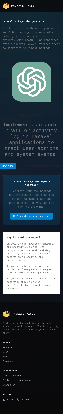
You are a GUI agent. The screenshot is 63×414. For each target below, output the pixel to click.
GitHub (9, 399)
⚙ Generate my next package (31, 216)
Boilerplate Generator (17, 380)
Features (8, 347)
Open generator (40, 272)
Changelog (9, 384)
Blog (5, 351)
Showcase (8, 360)
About (6, 356)
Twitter (23, 399)
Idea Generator (12, 375)
